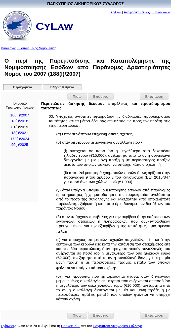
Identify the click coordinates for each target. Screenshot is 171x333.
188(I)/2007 (19, 115)
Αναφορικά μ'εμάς (137, 12)
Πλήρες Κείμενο (62, 87)
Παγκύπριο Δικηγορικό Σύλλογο (117, 326)
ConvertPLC (70, 326)
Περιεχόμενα (22, 87)
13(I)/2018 (19, 121)
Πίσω (77, 97)
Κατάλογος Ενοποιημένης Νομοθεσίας (28, 48)
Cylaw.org (8, 326)
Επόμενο (100, 97)
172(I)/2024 (19, 139)
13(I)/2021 (19, 133)
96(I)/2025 (19, 145)
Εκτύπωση (154, 97)
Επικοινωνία (161, 12)
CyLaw (116, 12)
